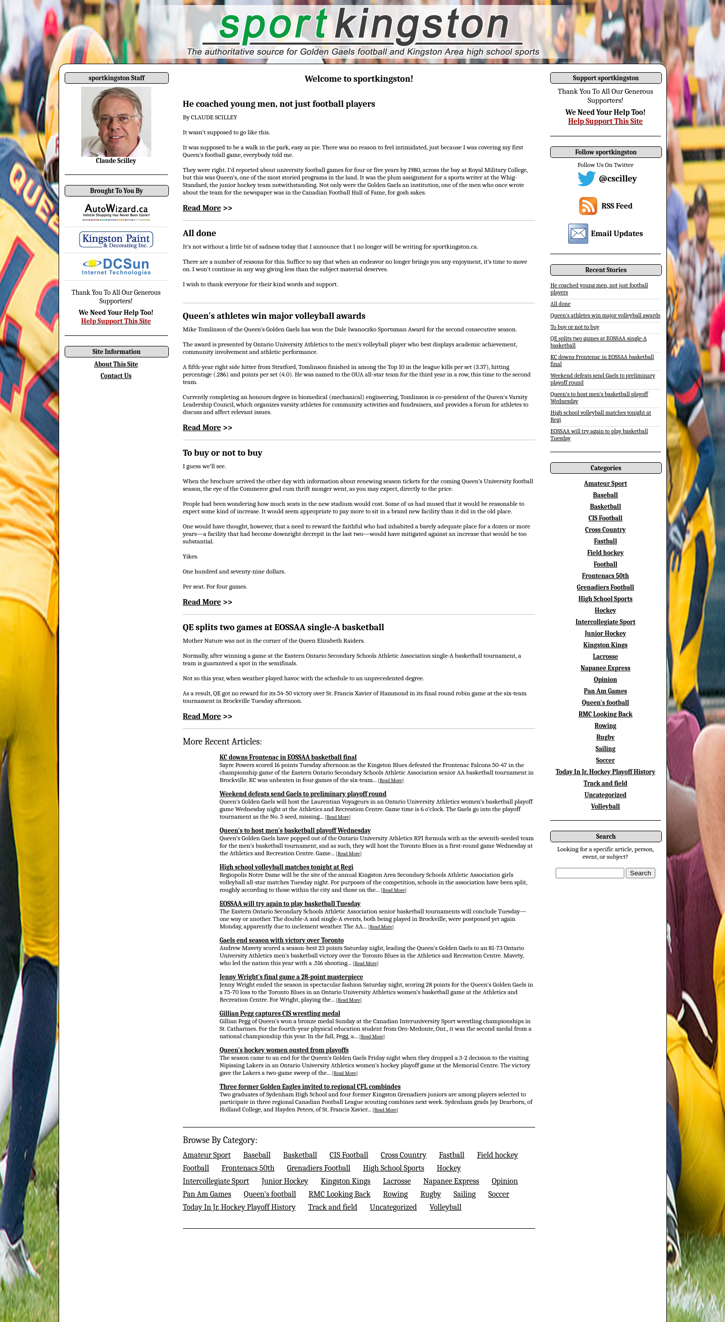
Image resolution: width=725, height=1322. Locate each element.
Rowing (395, 1194)
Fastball (451, 1155)
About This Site (116, 364)
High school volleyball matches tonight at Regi (286, 867)
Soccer (498, 1194)
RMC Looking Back (340, 1194)
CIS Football (349, 1155)
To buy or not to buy (223, 453)
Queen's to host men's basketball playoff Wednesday (295, 830)
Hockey (449, 1168)
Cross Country (403, 1155)
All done (199, 233)
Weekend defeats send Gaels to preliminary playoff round (302, 794)
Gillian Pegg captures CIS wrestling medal (279, 1013)
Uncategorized (393, 1207)
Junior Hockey (285, 1181)
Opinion (505, 1181)
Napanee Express (451, 1181)
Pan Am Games (207, 1194)
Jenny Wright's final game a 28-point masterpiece (291, 977)
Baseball (257, 1155)
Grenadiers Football (319, 1168)
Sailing (464, 1194)
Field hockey (497, 1155)
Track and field (332, 1207)
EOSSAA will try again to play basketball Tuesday (290, 903)
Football (196, 1168)
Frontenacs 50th (248, 1168)
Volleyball (445, 1207)
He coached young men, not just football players (279, 104)
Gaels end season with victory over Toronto (281, 940)
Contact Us (116, 376)
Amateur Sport (207, 1155)
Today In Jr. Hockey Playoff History (239, 1207)
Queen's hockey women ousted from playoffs (284, 1050)
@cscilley (618, 178)
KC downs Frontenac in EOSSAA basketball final (288, 757)
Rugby (430, 1194)
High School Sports (393, 1168)
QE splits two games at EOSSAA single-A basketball (283, 627)
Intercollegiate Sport (216, 1181)
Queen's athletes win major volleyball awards (274, 316)
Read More (202, 208)
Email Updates (617, 233)
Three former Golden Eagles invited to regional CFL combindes (310, 1086)
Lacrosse (397, 1181)
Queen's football (270, 1194)
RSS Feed (616, 206)
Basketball (300, 1155)
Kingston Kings (345, 1181)
